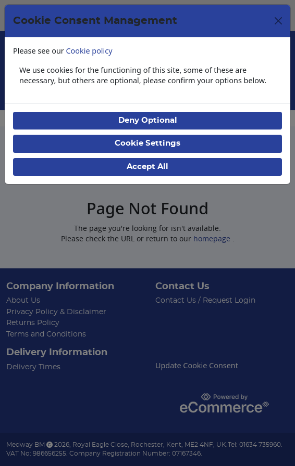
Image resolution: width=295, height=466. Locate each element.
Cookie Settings (147, 143)
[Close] (278, 21)
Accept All (147, 167)
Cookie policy (89, 51)
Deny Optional (147, 120)
